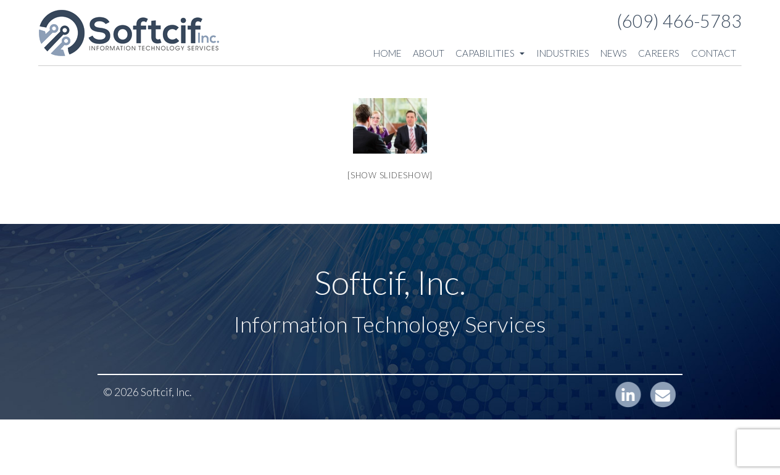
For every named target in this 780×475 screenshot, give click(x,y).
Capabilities (490, 53)
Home (387, 53)
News (613, 53)
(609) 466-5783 (679, 20)
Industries (562, 53)
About (428, 53)
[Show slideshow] (390, 175)
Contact (713, 53)
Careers (658, 53)
